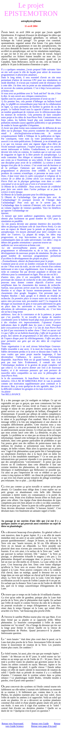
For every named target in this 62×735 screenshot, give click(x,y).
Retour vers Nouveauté (13, 723)
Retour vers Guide (40, 723)
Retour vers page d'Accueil (44, 726)
